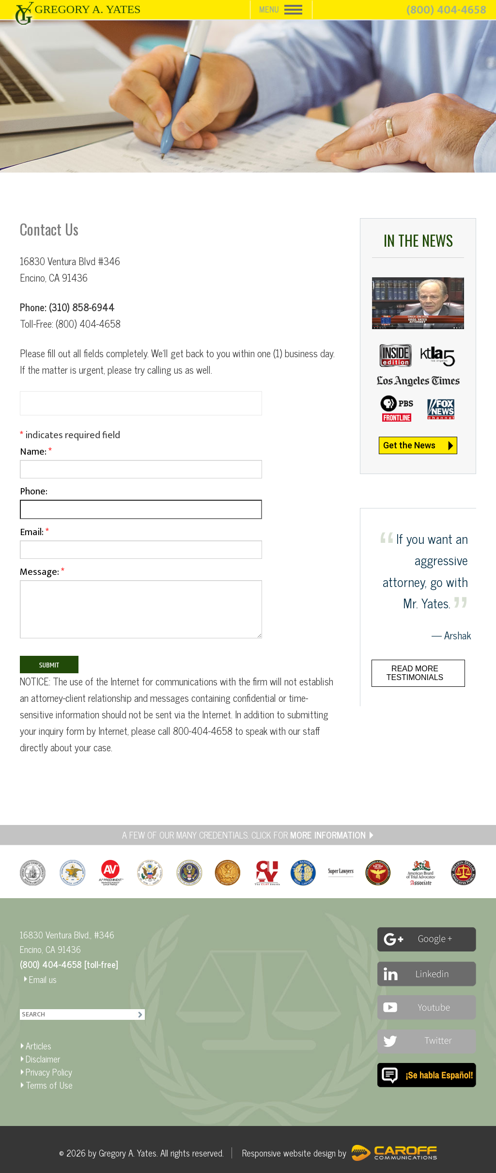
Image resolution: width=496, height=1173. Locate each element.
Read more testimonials (415, 673)
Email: (141, 544)
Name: (141, 463)
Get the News (409, 445)
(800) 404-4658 (446, 10)
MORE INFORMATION (328, 834)
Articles (38, 1045)
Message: (141, 606)
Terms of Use (49, 1085)
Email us (43, 979)
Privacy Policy (49, 1071)
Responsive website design (289, 1152)
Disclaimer (43, 1058)
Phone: (141, 503)
